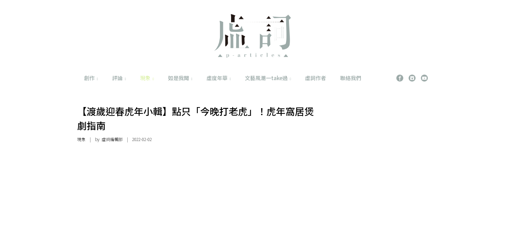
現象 (147, 78)
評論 (119, 78)
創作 (91, 78)
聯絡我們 (350, 78)
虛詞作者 (315, 78)
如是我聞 (180, 78)
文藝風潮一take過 (268, 78)
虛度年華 (219, 78)
